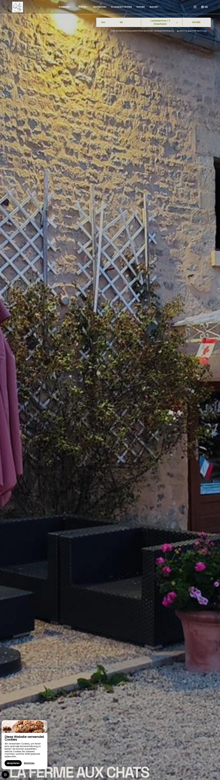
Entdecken (66, 6)
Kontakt (141, 6)
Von (103, 22)
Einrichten (29, 763)
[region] (24, 744)
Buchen (154, 6)
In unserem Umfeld (121, 6)
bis (121, 22)
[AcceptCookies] (5, 774)
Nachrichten (99, 6)
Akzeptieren (13, 763)
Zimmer (83, 6)
